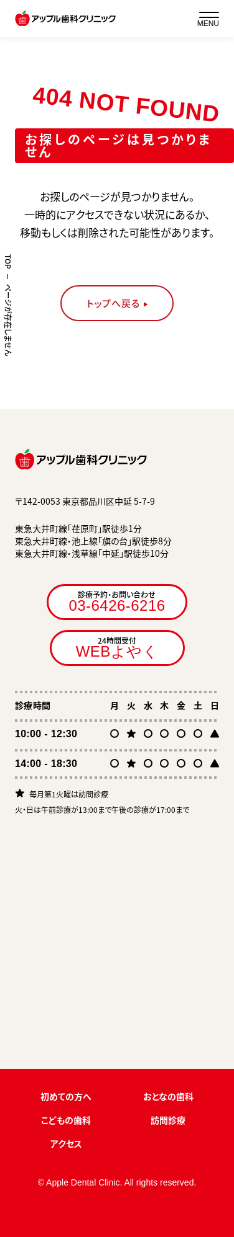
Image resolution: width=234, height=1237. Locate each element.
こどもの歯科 (66, 1119)
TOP (8, 261)
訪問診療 (168, 1119)
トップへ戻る (113, 303)
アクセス (66, 1143)
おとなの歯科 (168, 1096)
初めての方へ (65, 1096)
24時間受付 (117, 647)
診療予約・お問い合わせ (116, 601)
